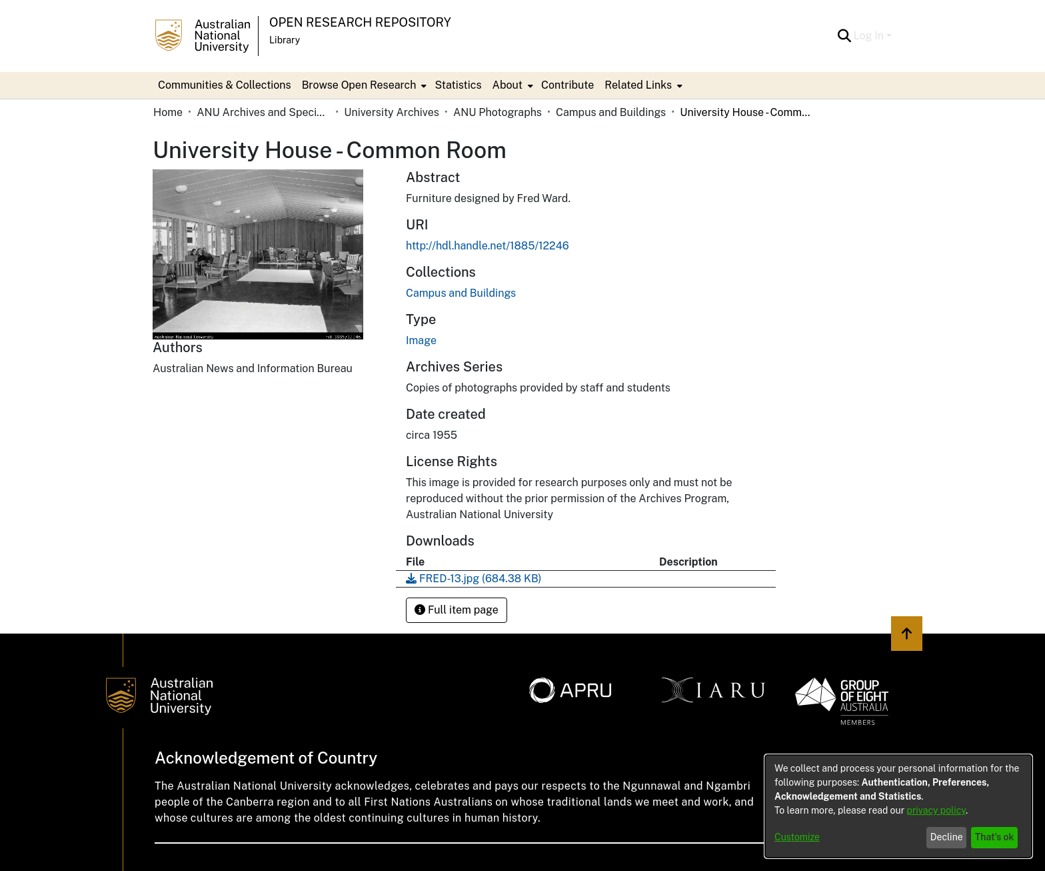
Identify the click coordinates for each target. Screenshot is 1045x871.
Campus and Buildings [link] (611, 112)
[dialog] (898, 806)
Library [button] (284, 40)
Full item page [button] (457, 610)
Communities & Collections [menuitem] (224, 85)
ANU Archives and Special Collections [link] (263, 112)
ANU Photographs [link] (497, 112)
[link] (461, 293)
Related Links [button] (638, 85)
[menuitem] (363, 85)
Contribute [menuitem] (567, 85)
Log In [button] (870, 35)
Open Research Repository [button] (360, 22)
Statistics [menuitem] (458, 85)
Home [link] (168, 112)
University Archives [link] (391, 112)
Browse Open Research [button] (359, 85)
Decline (946, 837)
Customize (797, 837)
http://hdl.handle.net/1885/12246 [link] (487, 245)
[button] (844, 36)
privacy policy (936, 810)
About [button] (507, 85)
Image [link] (421, 340)
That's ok (994, 837)
